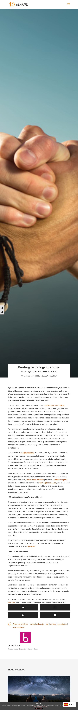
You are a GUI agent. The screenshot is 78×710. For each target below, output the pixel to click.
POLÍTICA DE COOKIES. (41, 707)
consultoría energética (54, 405)
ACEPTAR (39, 708)
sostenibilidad (18, 627)
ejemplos (31, 546)
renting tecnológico (58, 624)
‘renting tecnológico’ (47, 483)
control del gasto (37, 624)
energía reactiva (27, 453)
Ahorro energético (20, 624)
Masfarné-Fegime (60, 479)
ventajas (11, 602)
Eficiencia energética (46, 376)
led (47, 624)
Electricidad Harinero (35, 479)
